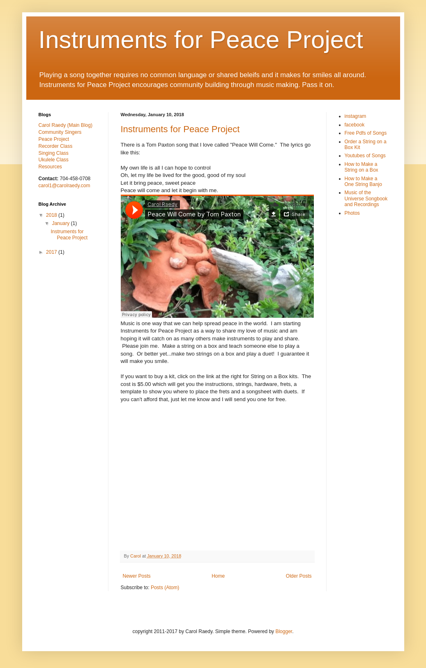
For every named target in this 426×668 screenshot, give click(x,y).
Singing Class (54, 153)
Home (218, 576)
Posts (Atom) (165, 587)
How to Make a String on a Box (361, 167)
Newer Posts (137, 576)
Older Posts (299, 576)
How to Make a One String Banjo (363, 181)
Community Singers (60, 132)
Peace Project (54, 139)
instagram (355, 116)
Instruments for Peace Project (201, 39)
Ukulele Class (54, 160)
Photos (352, 213)
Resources (50, 167)
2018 (52, 215)
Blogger (283, 631)
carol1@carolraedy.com (64, 185)
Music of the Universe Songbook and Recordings (366, 198)
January (61, 223)
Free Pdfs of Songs (366, 133)
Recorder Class (56, 146)
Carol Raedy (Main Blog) (65, 125)
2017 (52, 252)
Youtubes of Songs (365, 155)
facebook (355, 125)
